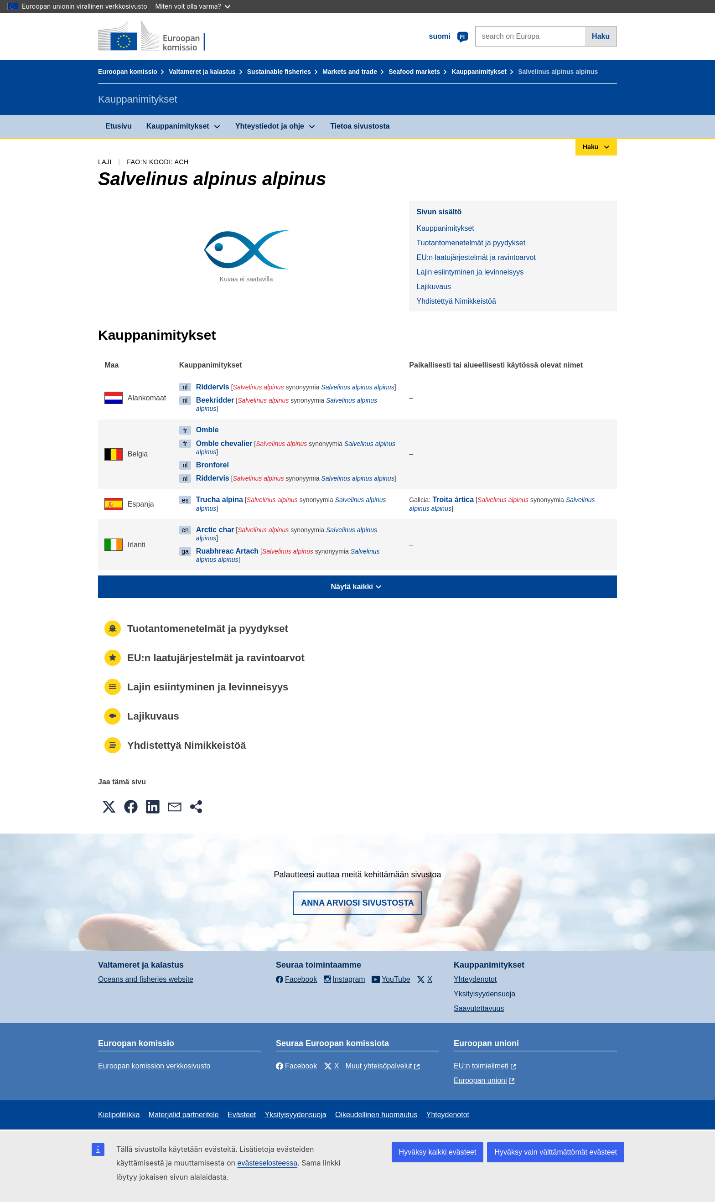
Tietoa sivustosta (359, 126)
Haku (601, 36)
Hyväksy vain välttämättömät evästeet (555, 1152)
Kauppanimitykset (479, 71)
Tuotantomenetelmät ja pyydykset (470, 243)
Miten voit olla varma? (192, 6)
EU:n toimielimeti (481, 1066)
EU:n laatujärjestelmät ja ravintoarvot (475, 257)
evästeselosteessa (267, 1163)
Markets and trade (349, 71)
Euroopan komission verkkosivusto (154, 1066)
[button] (109, 807)
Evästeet (242, 1115)
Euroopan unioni (480, 1080)
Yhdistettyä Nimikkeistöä (456, 301)
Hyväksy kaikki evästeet (438, 1152)
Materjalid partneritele (184, 1115)
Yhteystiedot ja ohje (269, 126)
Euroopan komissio (127, 71)
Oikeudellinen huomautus (376, 1115)
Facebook (296, 1066)
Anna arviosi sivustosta (357, 902)
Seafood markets (414, 71)
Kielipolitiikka (119, 1115)
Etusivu (118, 126)
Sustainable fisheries (279, 71)
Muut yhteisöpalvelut (379, 1066)
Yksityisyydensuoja (484, 994)
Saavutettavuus (479, 1008)
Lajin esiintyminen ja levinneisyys (469, 272)
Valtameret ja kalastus (202, 71)
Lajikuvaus (433, 286)
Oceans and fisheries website (145, 979)
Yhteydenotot (475, 979)
